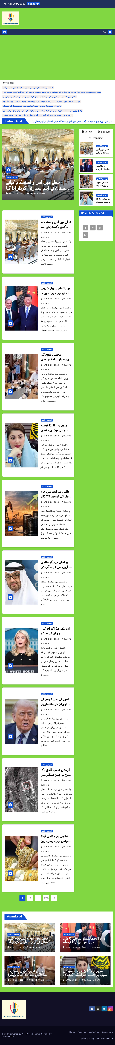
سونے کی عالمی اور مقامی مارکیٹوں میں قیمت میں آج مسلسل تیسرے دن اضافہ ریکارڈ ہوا (41, 102)
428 (46, 898)
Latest (87, 132)
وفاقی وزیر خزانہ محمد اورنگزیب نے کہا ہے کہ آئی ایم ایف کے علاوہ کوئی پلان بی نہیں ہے (42, 111)
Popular (104, 132)
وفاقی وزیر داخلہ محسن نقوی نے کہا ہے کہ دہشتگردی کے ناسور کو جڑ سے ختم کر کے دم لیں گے (40, 97)
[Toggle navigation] (55, 32)
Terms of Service (105, 1039)
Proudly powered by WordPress (17, 1034)
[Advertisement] (57, 58)
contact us (94, 1032)
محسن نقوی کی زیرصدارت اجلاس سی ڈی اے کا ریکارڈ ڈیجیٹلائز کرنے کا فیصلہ (26, 975)
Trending (96, 138)
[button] (104, 32)
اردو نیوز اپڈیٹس (12, 178)
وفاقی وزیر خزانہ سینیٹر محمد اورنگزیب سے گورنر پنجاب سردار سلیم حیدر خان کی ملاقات (37, 116)
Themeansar (8, 1037)
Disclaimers (107, 1032)
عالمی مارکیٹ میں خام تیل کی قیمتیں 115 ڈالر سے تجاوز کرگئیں (55, 496)
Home (72, 1032)
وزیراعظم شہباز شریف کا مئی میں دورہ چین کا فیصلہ (55, 293)
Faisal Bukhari (36, 194)
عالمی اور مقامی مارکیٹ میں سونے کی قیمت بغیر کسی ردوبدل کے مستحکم (32, 106)
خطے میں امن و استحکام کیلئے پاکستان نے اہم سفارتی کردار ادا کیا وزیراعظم (37, 188)
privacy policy (87, 1039)
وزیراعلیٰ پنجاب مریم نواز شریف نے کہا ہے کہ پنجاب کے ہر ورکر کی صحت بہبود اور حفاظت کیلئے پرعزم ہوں (52, 93)
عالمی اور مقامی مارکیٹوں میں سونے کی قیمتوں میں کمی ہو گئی (28, 88)
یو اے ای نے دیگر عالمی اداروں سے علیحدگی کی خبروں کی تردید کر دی (55, 567)
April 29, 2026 (17, 194)
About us (82, 1032)
